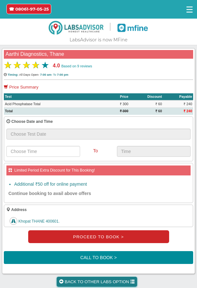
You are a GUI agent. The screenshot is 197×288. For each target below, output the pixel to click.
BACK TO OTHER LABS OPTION (96, 281)
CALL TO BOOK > (98, 257)
